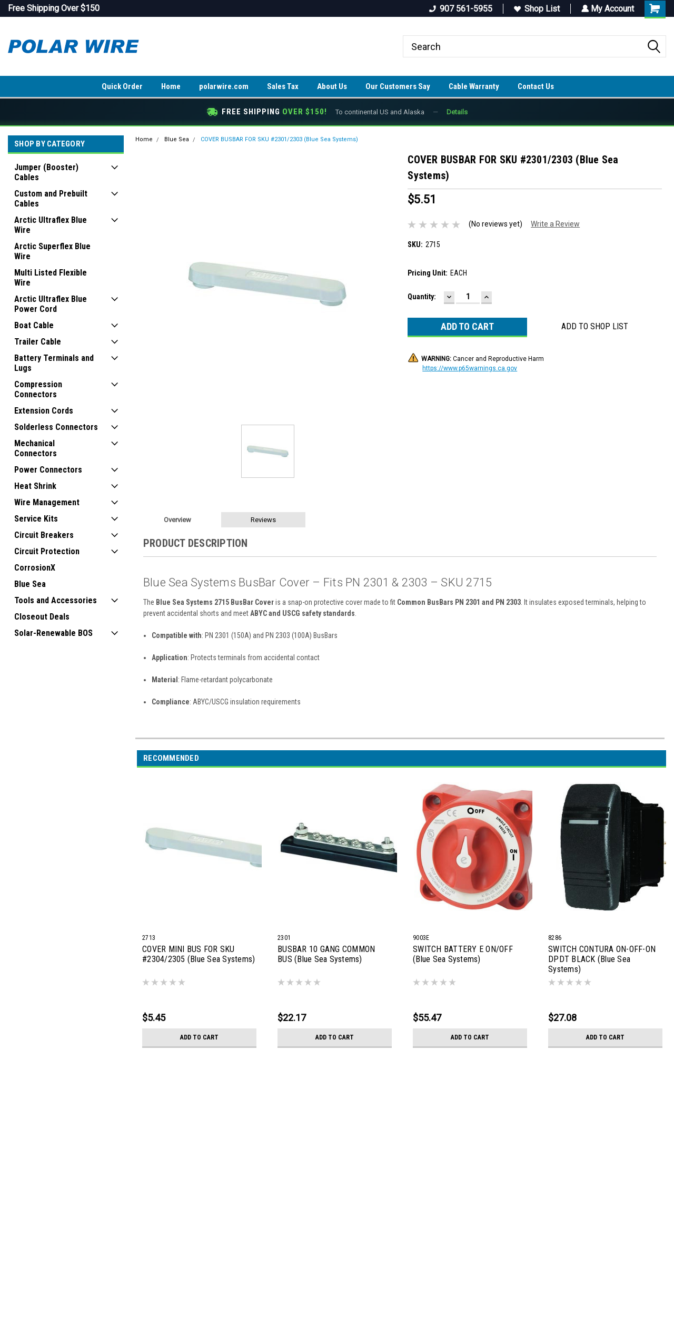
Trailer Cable (37, 342)
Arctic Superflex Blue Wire (52, 251)
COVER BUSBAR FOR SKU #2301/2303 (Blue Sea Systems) (279, 139)
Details (457, 112)
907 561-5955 (459, 9)
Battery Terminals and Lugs (54, 363)
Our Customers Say (397, 86)
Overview (177, 520)
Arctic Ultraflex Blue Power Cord (50, 304)
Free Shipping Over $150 (54, 8)
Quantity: (422, 296)
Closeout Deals (42, 617)
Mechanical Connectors (35, 448)
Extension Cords (43, 411)
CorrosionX (34, 568)
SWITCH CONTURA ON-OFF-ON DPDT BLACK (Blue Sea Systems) (602, 959)
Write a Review (555, 224)
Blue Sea (30, 584)
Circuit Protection (47, 551)
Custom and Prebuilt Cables (50, 199)
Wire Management (47, 502)
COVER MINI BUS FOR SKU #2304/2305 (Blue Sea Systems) (198, 954)
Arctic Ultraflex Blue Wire (50, 225)
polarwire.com (224, 86)
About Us (332, 86)
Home (171, 86)
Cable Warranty (474, 86)
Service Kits (36, 519)
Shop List (536, 9)
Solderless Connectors (56, 427)
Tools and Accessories (55, 600)
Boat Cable (34, 325)
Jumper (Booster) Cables (46, 172)
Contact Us (536, 86)
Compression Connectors (38, 389)
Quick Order (122, 86)
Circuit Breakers (44, 535)
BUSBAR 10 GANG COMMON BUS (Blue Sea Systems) (326, 954)
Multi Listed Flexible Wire (50, 278)
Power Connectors (48, 470)
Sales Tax (283, 86)
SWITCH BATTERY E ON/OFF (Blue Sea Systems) (463, 954)
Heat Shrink (35, 486)
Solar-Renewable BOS (53, 633)
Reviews (263, 520)
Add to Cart (199, 1037)
